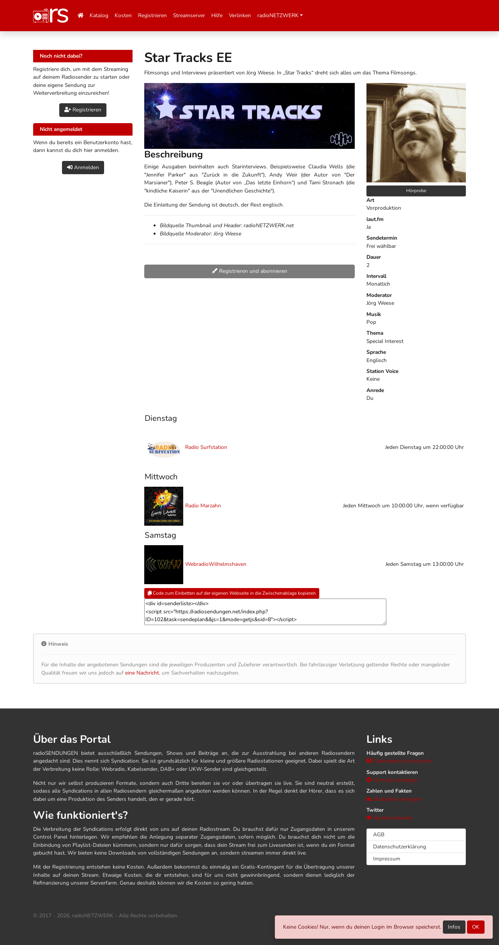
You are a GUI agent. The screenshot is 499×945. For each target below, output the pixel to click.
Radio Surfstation (206, 447)
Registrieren (152, 15)
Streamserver (189, 15)
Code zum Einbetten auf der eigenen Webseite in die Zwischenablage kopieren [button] (232, 593)
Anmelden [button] (83, 167)
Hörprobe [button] (416, 190)
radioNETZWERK (278, 15)
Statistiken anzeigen (393, 799)
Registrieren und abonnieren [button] (249, 271)
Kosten (123, 15)
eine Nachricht (142, 673)
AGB (378, 834)
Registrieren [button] (82, 109)
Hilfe (217, 15)
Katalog (99, 15)
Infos (454, 927)
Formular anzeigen (392, 780)
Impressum (386, 858)
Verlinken (240, 15)
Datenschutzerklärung (399, 846)
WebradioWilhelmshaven (215, 564)
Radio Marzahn (203, 505)
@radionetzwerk (389, 817)
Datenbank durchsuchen (399, 761)
